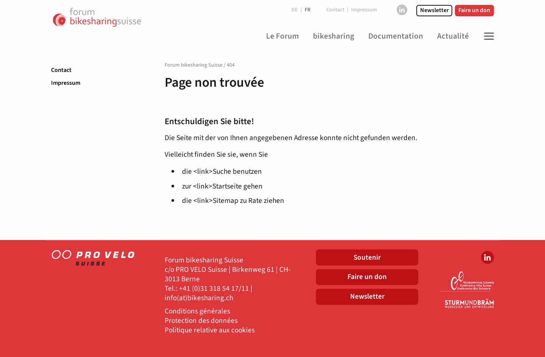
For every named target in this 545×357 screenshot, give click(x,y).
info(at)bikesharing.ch (199, 298)
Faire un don (474, 10)
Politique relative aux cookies (210, 330)
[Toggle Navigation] (487, 36)
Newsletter (434, 10)
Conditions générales (197, 311)
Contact (61, 70)
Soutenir (367, 257)
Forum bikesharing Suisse (194, 65)
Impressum (65, 83)
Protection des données (201, 321)
